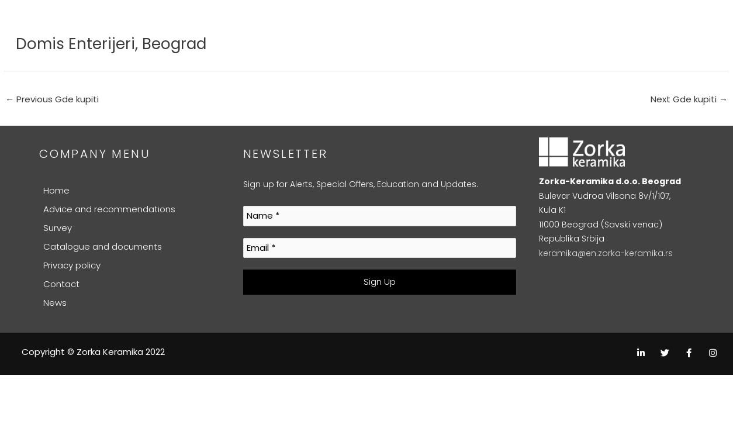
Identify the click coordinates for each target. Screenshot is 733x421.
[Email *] (380, 248)
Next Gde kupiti (689, 99)
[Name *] (380, 216)
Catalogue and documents (102, 246)
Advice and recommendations (109, 209)
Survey (57, 228)
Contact (61, 284)
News (55, 302)
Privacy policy (72, 265)
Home (56, 190)
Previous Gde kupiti (52, 99)
